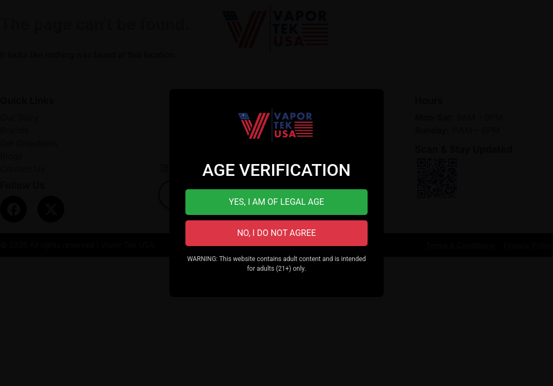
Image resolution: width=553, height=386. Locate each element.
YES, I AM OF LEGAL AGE (276, 202)
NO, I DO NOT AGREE (276, 233)
